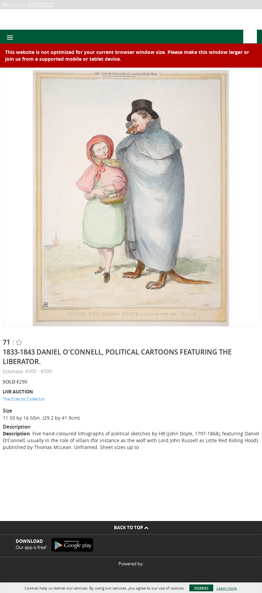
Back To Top (131, 527)
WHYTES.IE (41, 4)
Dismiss (201, 588)
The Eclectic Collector (24, 399)
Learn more (227, 588)
